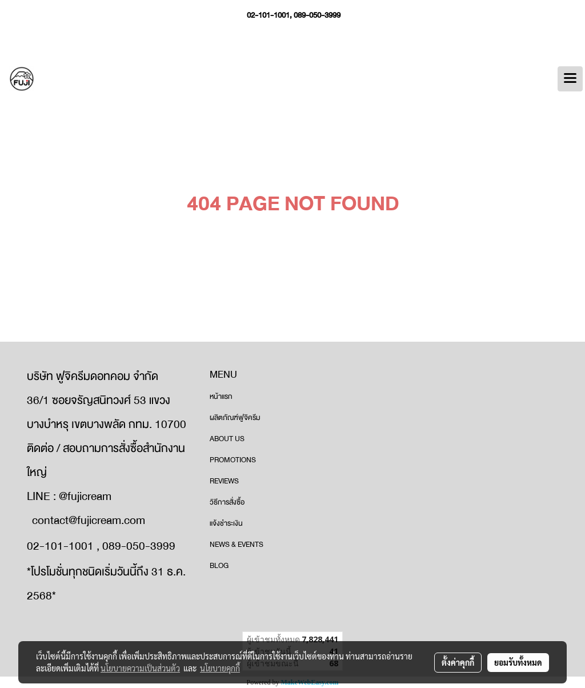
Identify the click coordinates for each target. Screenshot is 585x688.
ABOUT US (227, 439)
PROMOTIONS (233, 460)
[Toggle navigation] (570, 78)
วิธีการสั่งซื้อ (227, 502)
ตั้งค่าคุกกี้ (458, 662)
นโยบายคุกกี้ (220, 668)
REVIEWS (224, 481)
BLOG (219, 565)
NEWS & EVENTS (236, 544)
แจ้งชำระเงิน (226, 523)
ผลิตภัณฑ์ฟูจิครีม (235, 417)
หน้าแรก (221, 396)
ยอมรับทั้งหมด (518, 662)
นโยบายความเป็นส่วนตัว (140, 668)
